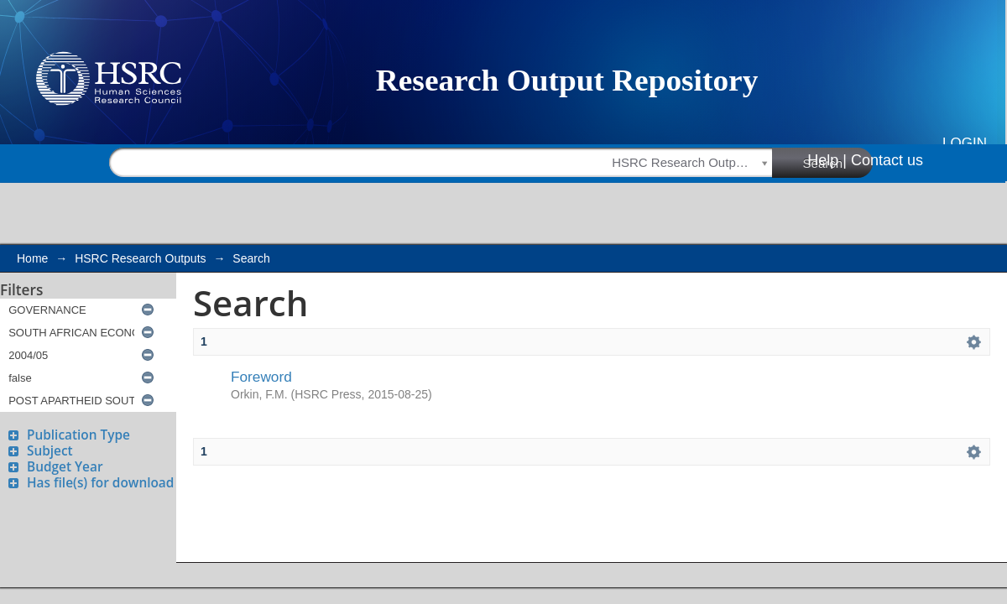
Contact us (887, 160)
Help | (827, 160)
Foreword (261, 376)
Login (964, 143)
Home (32, 258)
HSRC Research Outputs (140, 258)
